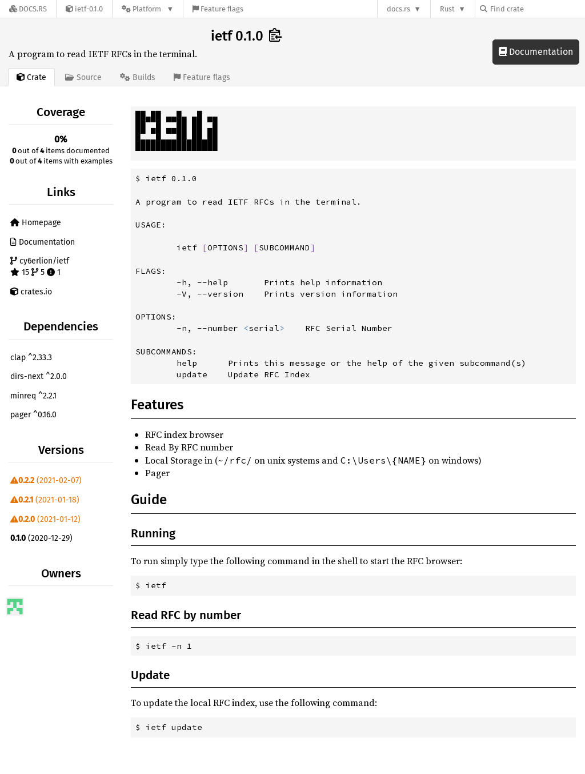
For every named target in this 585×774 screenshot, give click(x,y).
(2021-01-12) (45, 519)
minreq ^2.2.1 (33, 396)
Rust (447, 9)
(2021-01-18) (44, 500)
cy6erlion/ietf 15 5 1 (39, 266)
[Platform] (148, 9)
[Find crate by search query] (537, 9)
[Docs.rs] (28, 9)
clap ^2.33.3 (31, 357)
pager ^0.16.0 (33, 415)
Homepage (35, 223)
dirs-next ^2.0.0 (38, 376)
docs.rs (398, 9)
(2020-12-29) (41, 538)
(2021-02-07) (46, 480)
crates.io (31, 292)
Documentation (536, 51)
